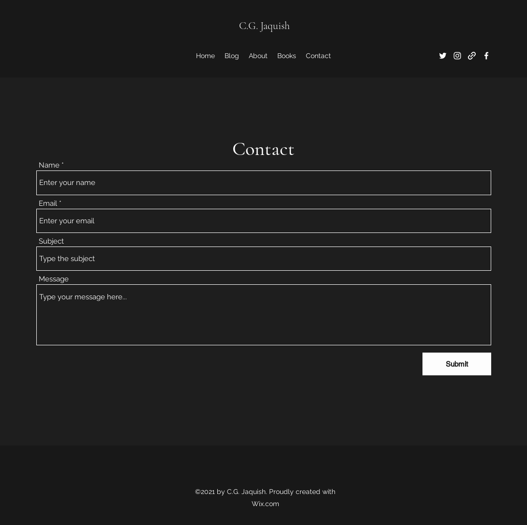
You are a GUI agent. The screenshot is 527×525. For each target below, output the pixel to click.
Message (54, 279)
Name (49, 165)
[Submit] (456, 364)
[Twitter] (443, 56)
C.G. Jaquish (264, 25)
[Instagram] (457, 56)
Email (48, 203)
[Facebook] (486, 56)
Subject (51, 241)
